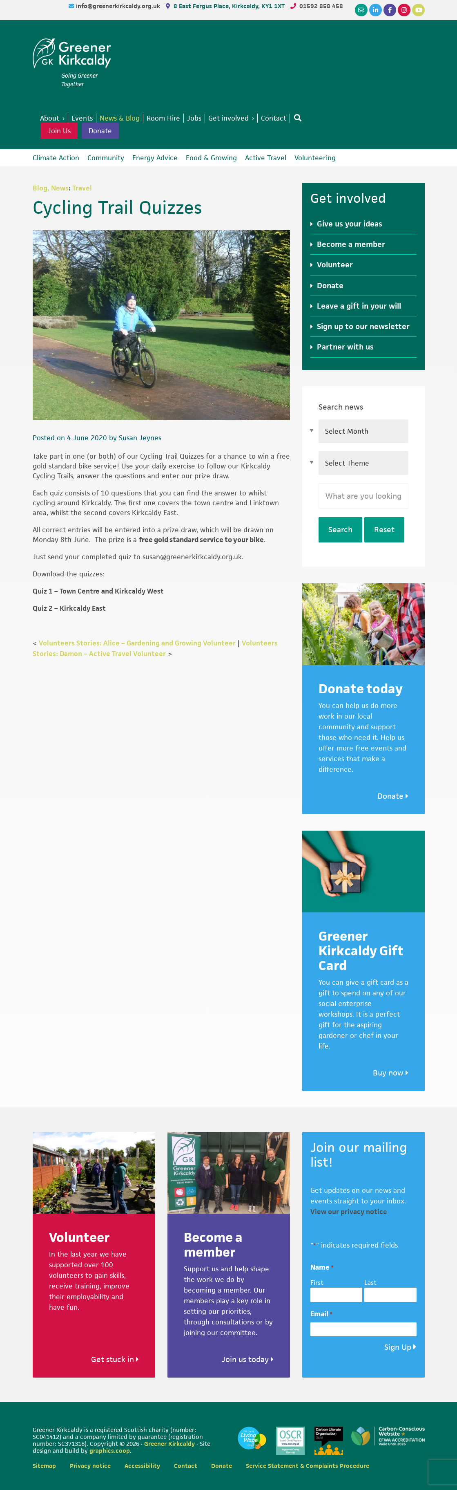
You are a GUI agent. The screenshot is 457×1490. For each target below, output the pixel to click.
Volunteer (335, 265)
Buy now (390, 1073)
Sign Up (397, 1347)
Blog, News (51, 188)
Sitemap (44, 1466)
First (316, 1282)
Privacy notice (90, 1466)
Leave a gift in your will (359, 306)
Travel (82, 188)
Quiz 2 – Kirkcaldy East (69, 608)
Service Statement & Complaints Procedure (307, 1466)
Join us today (248, 1359)
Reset (384, 529)
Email (321, 1314)
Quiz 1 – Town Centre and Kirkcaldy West (98, 591)
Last (370, 1282)
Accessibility (142, 1466)
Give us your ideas (349, 224)
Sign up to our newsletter (363, 326)
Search (340, 529)
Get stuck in (115, 1359)
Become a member (351, 244)
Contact (185, 1466)
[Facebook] (389, 10)
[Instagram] (404, 10)
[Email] (361, 10)
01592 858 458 (321, 6)
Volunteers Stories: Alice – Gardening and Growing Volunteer (137, 643)
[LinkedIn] (375, 10)
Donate (100, 130)
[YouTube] (418, 10)
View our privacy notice (348, 1211)
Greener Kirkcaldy (72, 54)
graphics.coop (109, 1450)
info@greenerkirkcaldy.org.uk (119, 6)
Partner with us (345, 347)
